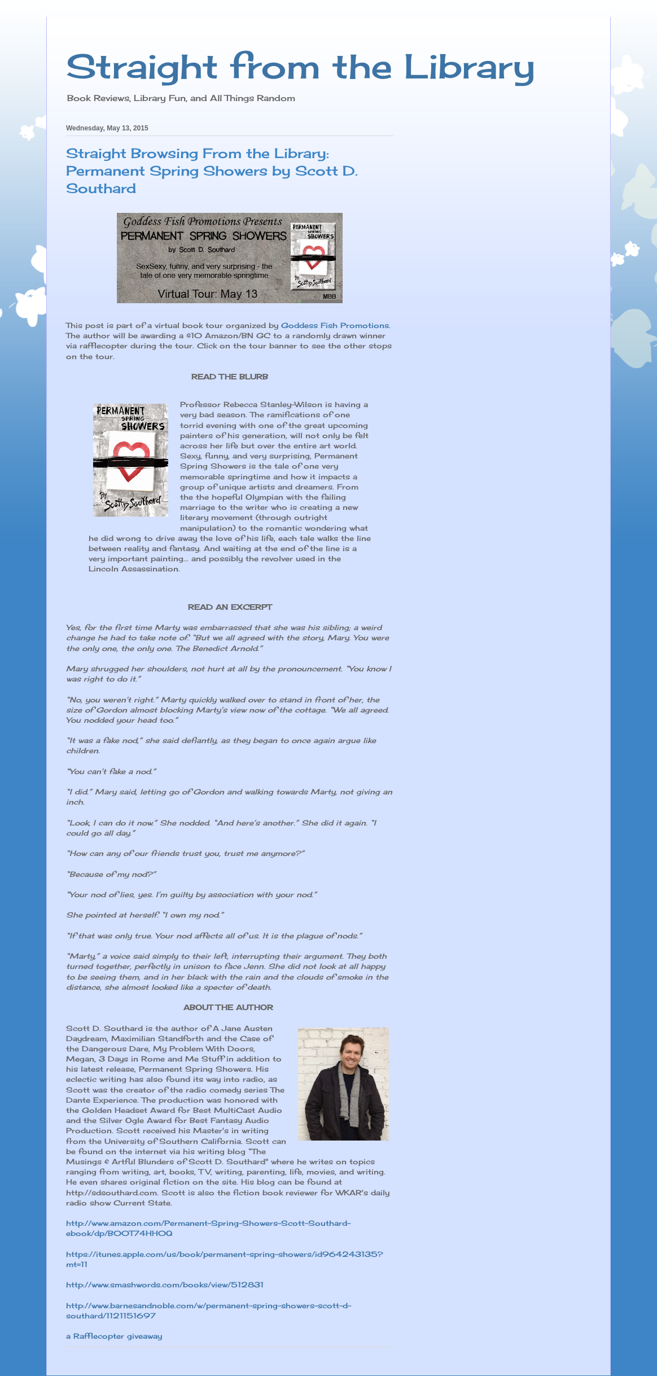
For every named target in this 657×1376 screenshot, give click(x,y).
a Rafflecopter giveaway (114, 1335)
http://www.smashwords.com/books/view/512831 (165, 1284)
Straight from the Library (300, 65)
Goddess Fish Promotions (335, 325)
